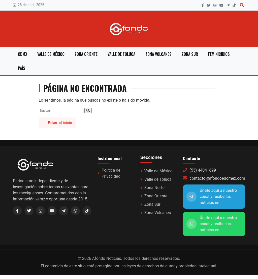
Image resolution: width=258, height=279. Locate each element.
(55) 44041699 (202, 170)
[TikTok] (234, 5)
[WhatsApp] (75, 210)
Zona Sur (190, 54)
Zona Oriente (86, 54)
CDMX (22, 54)
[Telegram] (228, 5)
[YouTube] (221, 5)
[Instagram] (214, 5)
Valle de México (50, 54)
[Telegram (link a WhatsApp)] (63, 210)
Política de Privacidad (111, 173)
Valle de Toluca (121, 54)
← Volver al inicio (57, 123)
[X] (208, 5)
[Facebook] (203, 5)
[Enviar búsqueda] (88, 110)
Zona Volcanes (158, 54)
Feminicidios (219, 54)
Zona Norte (154, 187)
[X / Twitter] (29, 210)
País (21, 68)
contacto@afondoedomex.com (217, 178)
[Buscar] (242, 5)
